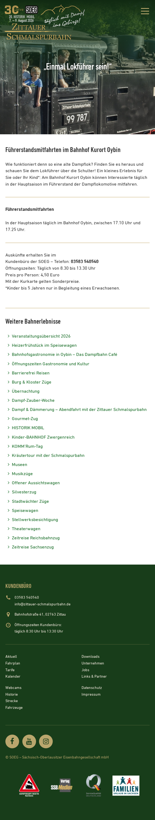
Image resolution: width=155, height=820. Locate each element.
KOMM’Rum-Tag (24, 446)
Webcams (13, 688)
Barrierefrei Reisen (27, 373)
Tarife (10, 670)
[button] (145, 12)
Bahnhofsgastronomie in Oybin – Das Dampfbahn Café (61, 354)
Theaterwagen (22, 529)
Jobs (85, 670)
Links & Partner (94, 677)
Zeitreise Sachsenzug (29, 547)
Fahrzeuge (14, 708)
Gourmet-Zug (21, 419)
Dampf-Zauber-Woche (30, 400)
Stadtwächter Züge (27, 501)
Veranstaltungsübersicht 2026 (38, 336)
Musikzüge (19, 474)
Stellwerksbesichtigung (31, 520)
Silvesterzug (20, 492)
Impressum (91, 694)
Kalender (12, 677)
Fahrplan (12, 664)
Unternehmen (93, 664)
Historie (11, 694)
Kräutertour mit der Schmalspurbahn (44, 455)
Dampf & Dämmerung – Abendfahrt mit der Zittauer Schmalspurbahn (76, 409)
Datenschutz (92, 688)
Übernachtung (22, 391)
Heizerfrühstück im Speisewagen (41, 345)
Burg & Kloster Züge (28, 382)
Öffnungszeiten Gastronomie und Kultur (47, 364)
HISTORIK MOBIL (24, 428)
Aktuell (11, 657)
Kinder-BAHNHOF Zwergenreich (40, 437)
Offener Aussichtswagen (32, 483)
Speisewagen (21, 510)
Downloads (91, 657)
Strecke (11, 701)
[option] (77, 67)
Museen (16, 465)
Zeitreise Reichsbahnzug (32, 538)
